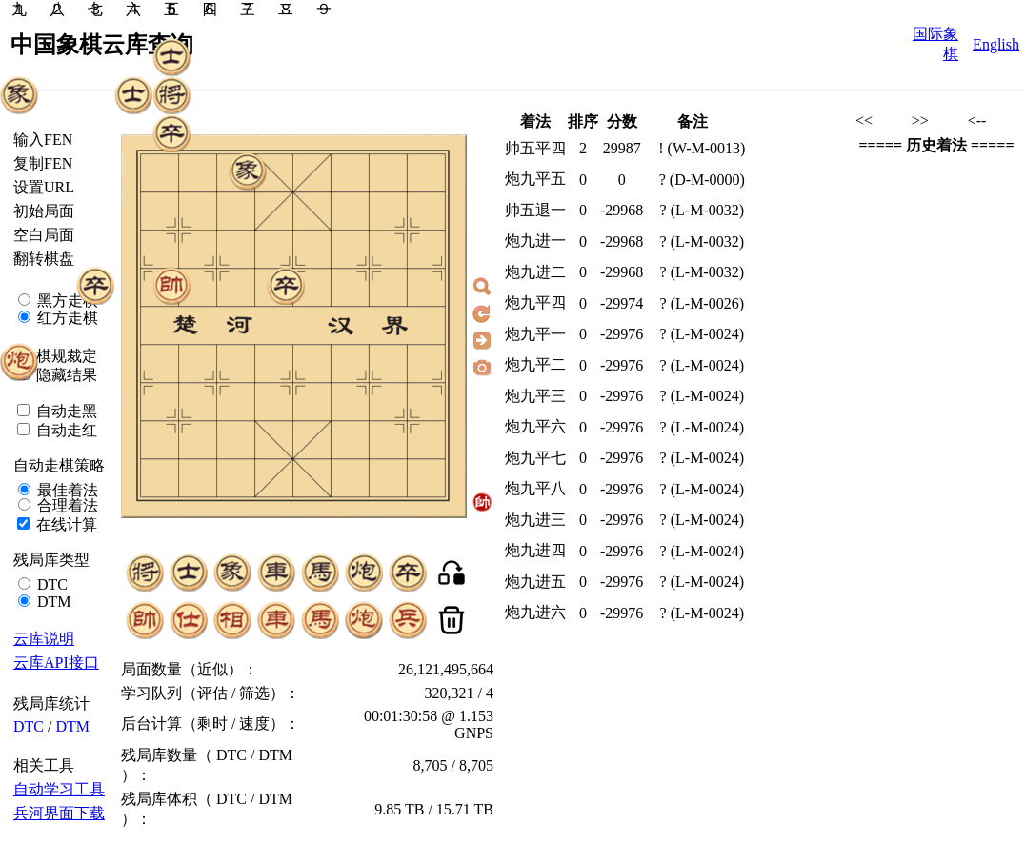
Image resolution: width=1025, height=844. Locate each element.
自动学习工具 (59, 789)
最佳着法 (65, 490)
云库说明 (43, 639)
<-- (977, 120)
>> (920, 120)
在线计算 (64, 524)
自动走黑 (64, 411)
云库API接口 (56, 662)
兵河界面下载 (59, 813)
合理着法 (65, 505)
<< (864, 120)
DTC (50, 584)
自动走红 (64, 430)
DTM (52, 601)
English (996, 44)
